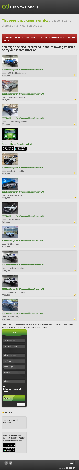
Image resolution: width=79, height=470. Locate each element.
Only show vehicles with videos (12, 390)
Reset (21, 405)
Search (7, 398)
